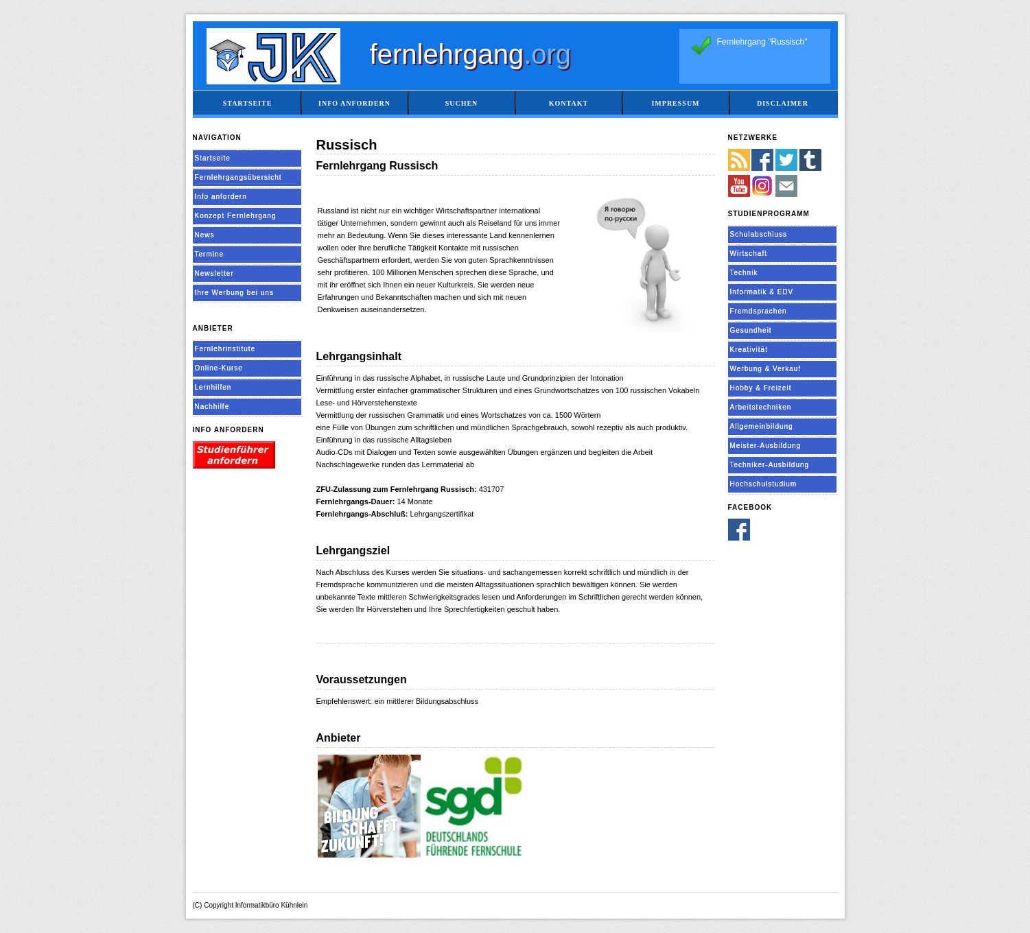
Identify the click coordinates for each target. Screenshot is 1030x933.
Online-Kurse (219, 368)
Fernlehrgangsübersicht (238, 177)
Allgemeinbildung (761, 426)
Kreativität (749, 349)
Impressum (675, 103)
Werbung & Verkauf (765, 369)
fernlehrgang (471, 54)
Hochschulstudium (763, 484)
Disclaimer (782, 103)
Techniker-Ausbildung (770, 465)
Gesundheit (751, 330)
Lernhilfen (213, 387)
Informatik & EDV (762, 292)
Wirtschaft (748, 253)
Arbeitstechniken (761, 407)
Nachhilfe (212, 406)
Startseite (247, 103)
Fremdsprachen (758, 311)
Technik (744, 272)
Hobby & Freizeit (761, 388)
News (205, 235)
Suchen (461, 103)
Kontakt (568, 103)
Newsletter (214, 273)
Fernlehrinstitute (225, 349)
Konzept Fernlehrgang (236, 216)
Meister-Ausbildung (765, 445)
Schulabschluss (758, 234)
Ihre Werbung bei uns (234, 292)
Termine (209, 254)
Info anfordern (354, 103)
